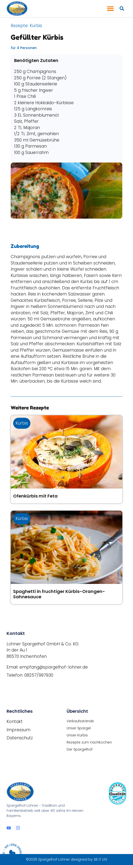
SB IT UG (100, 859)
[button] (110, 8)
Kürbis (36, 26)
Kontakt (15, 721)
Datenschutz (20, 738)
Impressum (18, 730)
